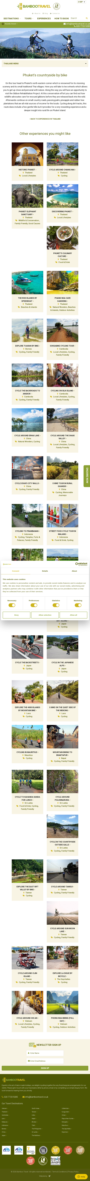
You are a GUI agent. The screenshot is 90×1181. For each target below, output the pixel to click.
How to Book (61, 18)
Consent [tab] (15, 571)
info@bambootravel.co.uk (78, 24)
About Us (37, 13)
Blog (46, 13)
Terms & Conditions (59, 1172)
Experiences (44, 18)
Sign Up (45, 1068)
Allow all (73, 615)
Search (86, 18)
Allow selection (45, 615)
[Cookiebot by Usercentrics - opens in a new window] (77, 564)
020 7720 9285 (83, 26)
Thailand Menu (11, 63)
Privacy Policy (73, 1172)
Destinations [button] (11, 18)
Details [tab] (45, 571)
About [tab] (74, 571)
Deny (16, 615)
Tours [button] (28, 18)
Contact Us (56, 13)
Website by (45, 1176)
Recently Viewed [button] (9, 24)
